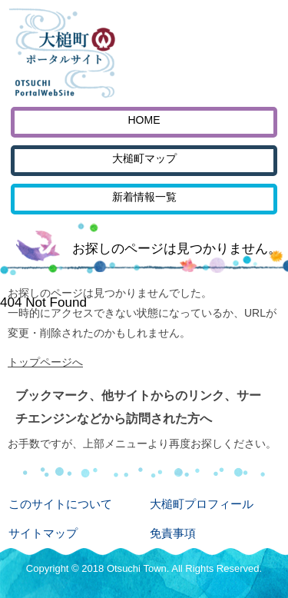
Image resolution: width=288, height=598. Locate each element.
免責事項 (173, 533)
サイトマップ (43, 533)
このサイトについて (60, 503)
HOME (144, 120)
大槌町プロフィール (201, 503)
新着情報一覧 (144, 197)
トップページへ (45, 362)
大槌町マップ (144, 158)
